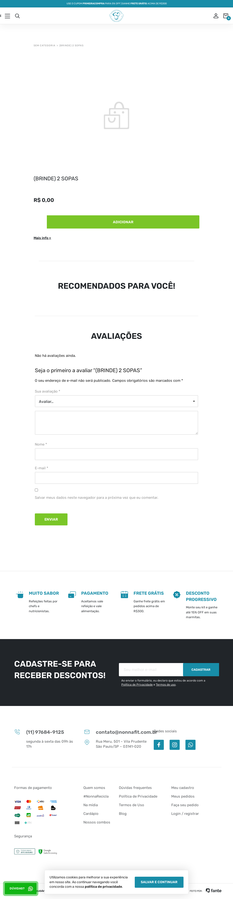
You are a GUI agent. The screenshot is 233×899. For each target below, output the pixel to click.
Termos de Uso (131, 805)
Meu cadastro (182, 788)
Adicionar (123, 222)
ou (213, 16)
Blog (123, 813)
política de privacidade (103, 887)
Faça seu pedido (185, 805)
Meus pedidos (183, 796)
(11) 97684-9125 (39, 732)
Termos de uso (166, 684)
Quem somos (94, 788)
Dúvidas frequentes (135, 788)
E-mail (41, 468)
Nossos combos (96, 822)
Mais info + (42, 238)
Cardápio (90, 813)
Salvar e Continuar (159, 882)
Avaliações (116, 336)
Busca (17, 16)
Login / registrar (185, 813)
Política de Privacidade (137, 684)
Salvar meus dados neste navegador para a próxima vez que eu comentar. (96, 497)
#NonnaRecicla (96, 796)
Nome (41, 444)
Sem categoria (44, 45)
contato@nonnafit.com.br (116, 732)
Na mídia (90, 805)
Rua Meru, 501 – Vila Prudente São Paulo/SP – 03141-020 (115, 744)
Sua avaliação (47, 391)
